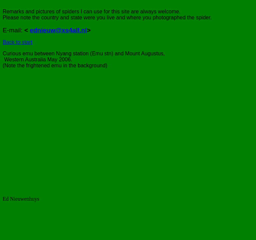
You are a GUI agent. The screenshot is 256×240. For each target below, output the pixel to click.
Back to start (17, 42)
